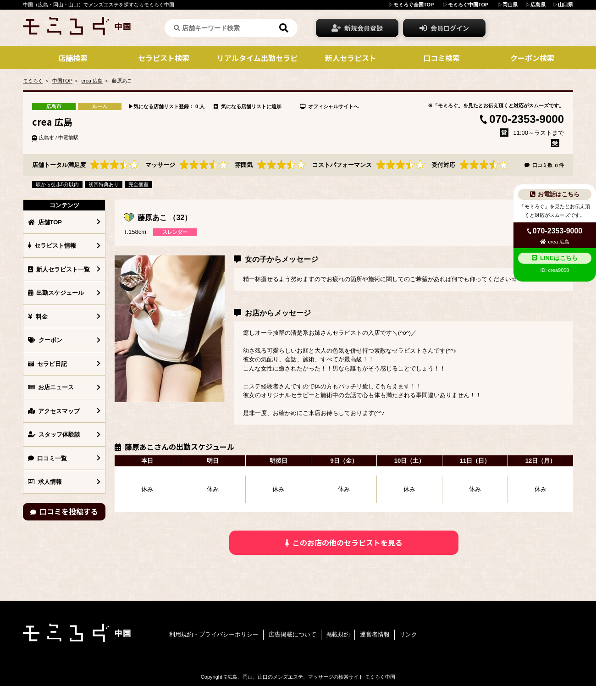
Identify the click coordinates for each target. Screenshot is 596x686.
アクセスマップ (54, 411)
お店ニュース (51, 387)
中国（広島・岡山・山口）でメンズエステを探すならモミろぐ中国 (98, 4)
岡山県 (510, 4)
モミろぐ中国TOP (468, 4)
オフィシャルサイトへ (329, 106)
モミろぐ (33, 80)
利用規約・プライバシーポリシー (214, 634)
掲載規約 (338, 634)
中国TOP (62, 80)
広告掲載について (292, 634)
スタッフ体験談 (54, 434)
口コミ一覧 (47, 458)
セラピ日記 (47, 363)
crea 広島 (92, 80)
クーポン (45, 340)
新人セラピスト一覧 (59, 269)
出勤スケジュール (56, 292)
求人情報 (45, 481)
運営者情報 (375, 634)
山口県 (565, 4)
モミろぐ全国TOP (413, 4)
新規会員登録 (357, 28)
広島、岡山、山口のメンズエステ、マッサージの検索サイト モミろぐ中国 (311, 677)
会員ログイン (444, 28)
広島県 (538, 4)
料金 (38, 316)
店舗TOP (45, 222)
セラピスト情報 (52, 245)
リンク (408, 634)
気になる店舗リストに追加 (247, 106)
